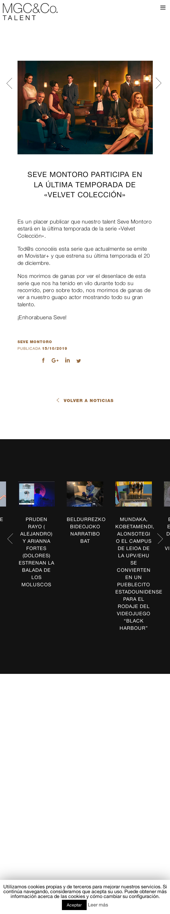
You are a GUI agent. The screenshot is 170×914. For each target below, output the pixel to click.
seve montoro (35, 342)
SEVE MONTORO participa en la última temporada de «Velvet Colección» (84, 184)
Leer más (98, 905)
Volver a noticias (89, 400)
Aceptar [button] (74, 905)
